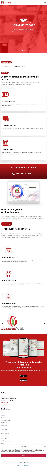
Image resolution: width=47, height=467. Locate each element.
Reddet (23, 458)
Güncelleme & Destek (9, 303)
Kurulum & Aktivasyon (9, 280)
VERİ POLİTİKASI (26, 465)
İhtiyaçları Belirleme (8, 257)
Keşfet (23, 19)
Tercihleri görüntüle (23, 462)
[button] (45, 446)
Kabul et (23, 455)
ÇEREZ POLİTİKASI (20, 465)
